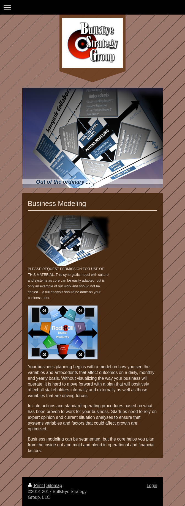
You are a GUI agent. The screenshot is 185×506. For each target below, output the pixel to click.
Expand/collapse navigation (92, 7)
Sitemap (54, 485)
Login (152, 485)
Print (36, 485)
